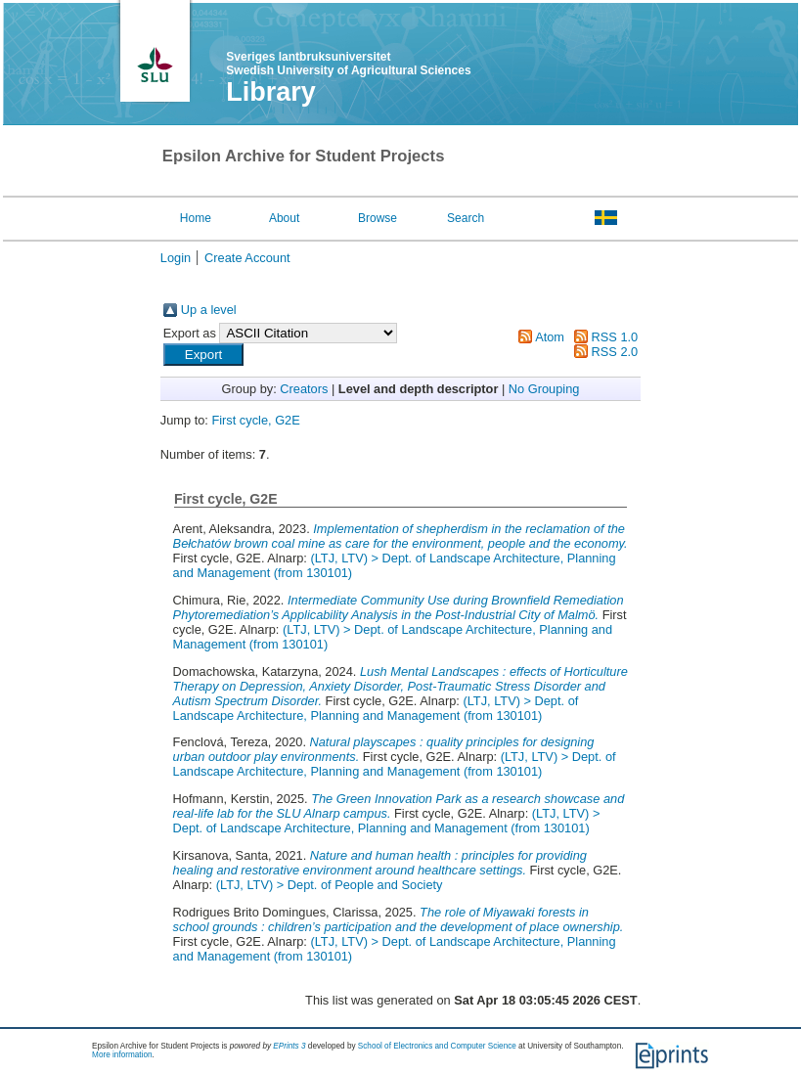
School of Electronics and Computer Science (437, 1046)
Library (271, 92)
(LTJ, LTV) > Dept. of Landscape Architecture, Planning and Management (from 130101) (376, 708)
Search (465, 218)
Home (195, 218)
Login (175, 257)
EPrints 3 (289, 1046)
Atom (549, 337)
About (284, 218)
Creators (304, 388)
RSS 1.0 (615, 337)
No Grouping (544, 388)
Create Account (247, 257)
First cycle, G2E (255, 420)
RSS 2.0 (615, 351)
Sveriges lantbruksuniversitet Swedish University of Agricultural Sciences (348, 63)
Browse (377, 218)
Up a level (209, 309)
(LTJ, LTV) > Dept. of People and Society (329, 884)
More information (122, 1055)
